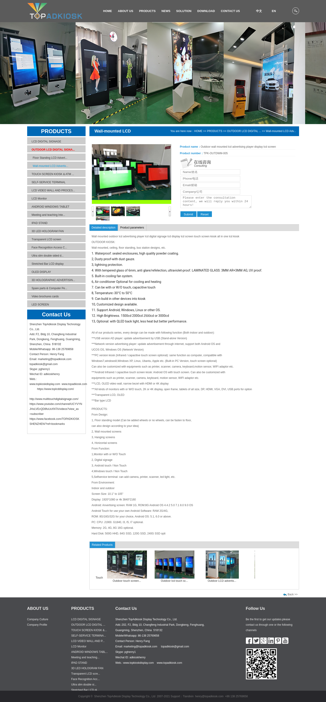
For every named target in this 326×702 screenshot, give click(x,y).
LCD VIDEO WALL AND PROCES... (53, 190)
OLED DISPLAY (41, 272)
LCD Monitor (39, 198)
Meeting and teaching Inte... (48, 214)
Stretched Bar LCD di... (85, 690)
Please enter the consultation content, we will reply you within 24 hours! (216, 201)
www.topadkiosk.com (74, 384)
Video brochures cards (45, 296)
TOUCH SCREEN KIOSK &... (89, 630)
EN (274, 11)
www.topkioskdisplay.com (45, 384)
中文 (259, 11)
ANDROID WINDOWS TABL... (89, 652)
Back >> (293, 594)
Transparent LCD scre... (85, 673)
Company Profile (37, 624)
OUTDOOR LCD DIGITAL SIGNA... (53, 149)
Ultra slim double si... (83, 684)
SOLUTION (183, 11)
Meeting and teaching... (85, 657)
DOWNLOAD (206, 11)
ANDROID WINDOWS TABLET (51, 206)
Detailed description (103, 227)
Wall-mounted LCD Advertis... (50, 166)
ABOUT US (125, 11)
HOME (107, 11)
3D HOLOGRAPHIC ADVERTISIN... (53, 280)
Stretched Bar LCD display (48, 263)
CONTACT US (230, 11)
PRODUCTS (147, 11)
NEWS (165, 11)
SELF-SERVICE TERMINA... (88, 635)
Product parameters (132, 227)
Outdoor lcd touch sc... (176, 580)
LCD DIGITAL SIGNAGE (46, 141)
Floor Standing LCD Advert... (50, 157)
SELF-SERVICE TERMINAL (49, 182)
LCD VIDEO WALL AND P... (88, 641)
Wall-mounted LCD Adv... (281, 131)
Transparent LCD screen (46, 239)
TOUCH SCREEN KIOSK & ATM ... (53, 174)
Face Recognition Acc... (85, 679)
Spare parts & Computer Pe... (49, 288)
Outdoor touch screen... (129, 580)
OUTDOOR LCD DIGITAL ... (244, 131)
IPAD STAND (40, 223)
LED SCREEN (40, 304)
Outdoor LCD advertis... (224, 580)
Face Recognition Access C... (49, 247)
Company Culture (37, 619)
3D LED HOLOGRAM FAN (48, 231)
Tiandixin (188, 696)
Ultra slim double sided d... (48, 255)
